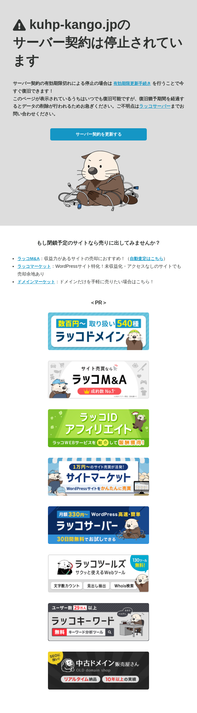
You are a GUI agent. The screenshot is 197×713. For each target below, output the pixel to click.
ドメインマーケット (36, 281)
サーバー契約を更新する (99, 134)
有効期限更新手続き (132, 83)
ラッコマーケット (34, 266)
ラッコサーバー (155, 106)
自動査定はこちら (146, 258)
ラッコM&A (28, 258)
